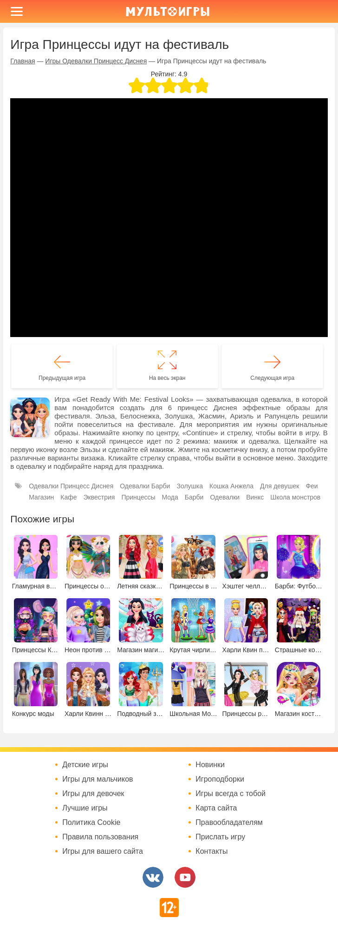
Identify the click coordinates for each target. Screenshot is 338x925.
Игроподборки (219, 779)
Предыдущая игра (62, 378)
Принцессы (138, 497)
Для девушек (279, 486)
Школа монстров (295, 497)
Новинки (210, 765)
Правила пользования (100, 837)
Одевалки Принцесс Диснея (71, 486)
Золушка (189, 486)
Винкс (255, 497)
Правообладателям (229, 822)
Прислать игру (220, 837)
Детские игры (85, 765)
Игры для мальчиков (97, 779)
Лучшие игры (84, 808)
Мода (170, 497)
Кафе (68, 497)
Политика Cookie (91, 822)
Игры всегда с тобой (230, 793)
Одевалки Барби (145, 486)
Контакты (211, 851)
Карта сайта (216, 808)
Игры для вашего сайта (102, 851)
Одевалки (225, 497)
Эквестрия (99, 497)
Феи (312, 486)
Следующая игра (272, 378)
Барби (194, 497)
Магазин (41, 497)
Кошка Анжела (231, 486)
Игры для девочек (93, 793)
